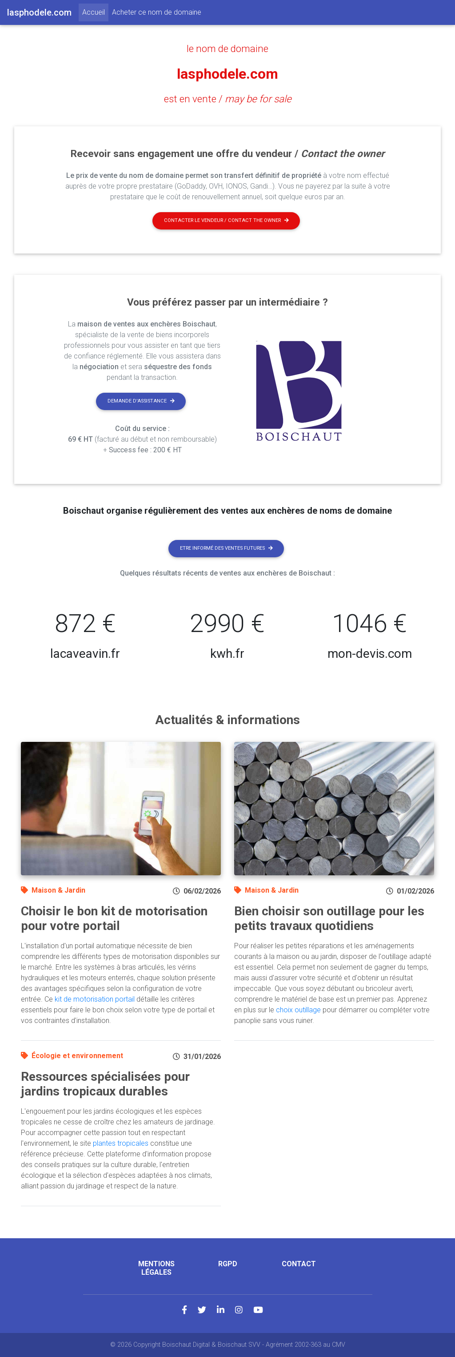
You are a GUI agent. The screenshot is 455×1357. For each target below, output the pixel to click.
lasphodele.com (227, 73)
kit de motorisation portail (95, 999)
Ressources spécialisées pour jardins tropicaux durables (105, 1084)
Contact (299, 1264)
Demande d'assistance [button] (141, 401)
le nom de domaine (227, 48)
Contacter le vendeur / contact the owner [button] (226, 220)
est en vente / (227, 99)
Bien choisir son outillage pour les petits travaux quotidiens (329, 919)
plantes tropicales (120, 1143)
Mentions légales (156, 1268)
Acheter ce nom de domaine (156, 12)
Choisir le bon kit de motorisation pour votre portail (114, 919)
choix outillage (298, 1010)
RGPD (227, 1264)
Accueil (95, 11)
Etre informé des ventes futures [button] (226, 548)
